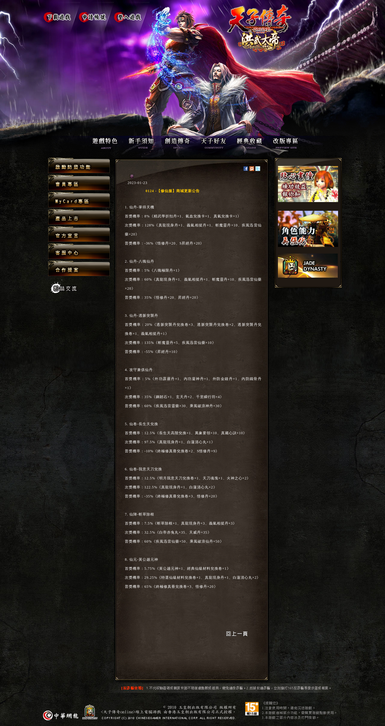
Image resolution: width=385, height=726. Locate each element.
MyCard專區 (79, 200)
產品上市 (79, 217)
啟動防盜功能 (79, 165)
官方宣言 (79, 234)
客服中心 (79, 251)
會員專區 (79, 183)
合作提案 (79, 268)
